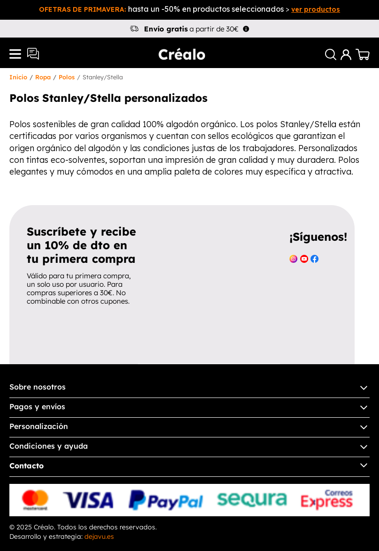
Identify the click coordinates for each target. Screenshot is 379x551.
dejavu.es (99, 536)
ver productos (315, 9)
